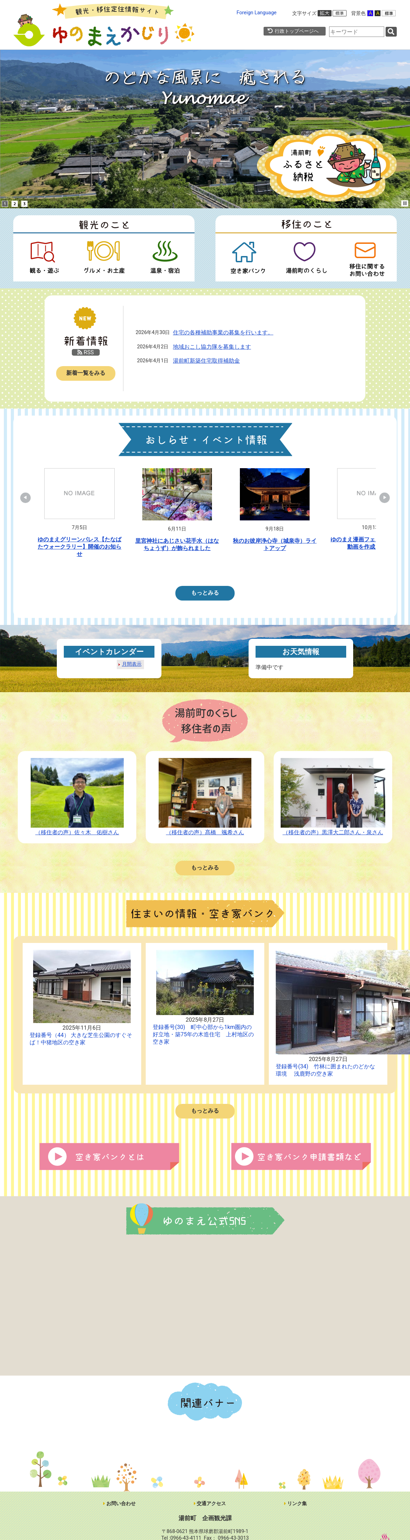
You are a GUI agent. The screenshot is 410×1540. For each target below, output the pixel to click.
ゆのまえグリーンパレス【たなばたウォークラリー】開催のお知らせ (79, 546)
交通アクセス (210, 1504)
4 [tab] (205, 570)
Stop (405, 203)
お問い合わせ (119, 1504)
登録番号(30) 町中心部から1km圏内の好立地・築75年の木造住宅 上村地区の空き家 (203, 1034)
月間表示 (132, 664)
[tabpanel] (79, 515)
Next (381, 497)
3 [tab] (195, 570)
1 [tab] (174, 570)
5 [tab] (216, 570)
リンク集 (295, 1504)
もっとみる (205, 592)
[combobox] (356, 32)
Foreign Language (257, 13)
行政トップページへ (293, 31)
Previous (29, 497)
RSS (85, 352)
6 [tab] (226, 570)
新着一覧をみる (85, 373)
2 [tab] (184, 570)
